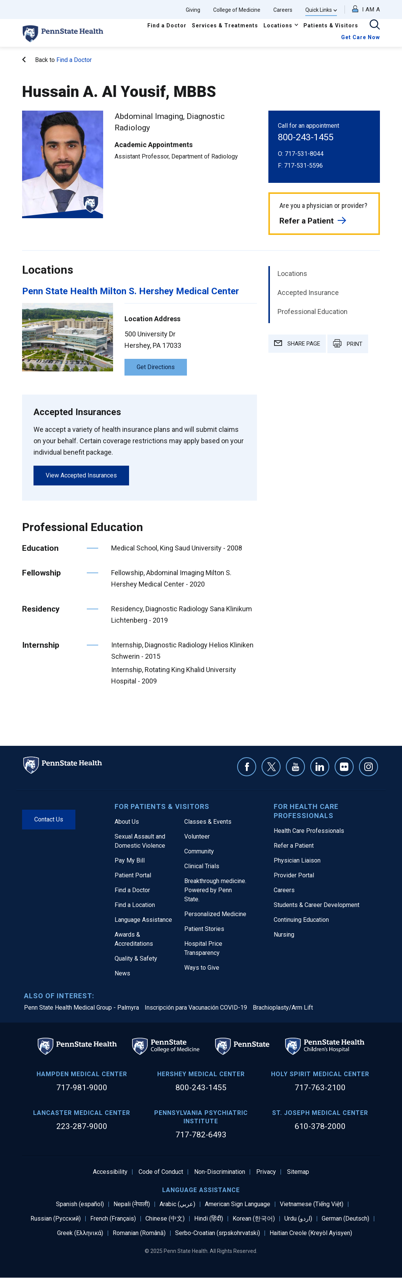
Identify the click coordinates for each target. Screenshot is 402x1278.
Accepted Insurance (308, 293)
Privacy (266, 1172)
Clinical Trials (201, 866)
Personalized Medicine (215, 914)
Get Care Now (360, 37)
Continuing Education (301, 919)
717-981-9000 (81, 1087)
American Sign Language (237, 1204)
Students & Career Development (316, 905)
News (122, 973)
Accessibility (110, 1172)
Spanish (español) (80, 1204)
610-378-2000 (320, 1126)
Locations (277, 25)
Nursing (284, 934)
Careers (282, 10)
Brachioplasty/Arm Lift (283, 1007)
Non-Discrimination (219, 1172)
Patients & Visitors (330, 25)
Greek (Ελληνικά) (80, 1233)
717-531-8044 (304, 153)
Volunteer (197, 836)
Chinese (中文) (165, 1218)
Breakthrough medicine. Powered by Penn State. (215, 890)
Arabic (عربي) (177, 1204)
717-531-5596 (303, 165)
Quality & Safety (136, 958)
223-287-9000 (81, 1126)
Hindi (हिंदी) (208, 1218)
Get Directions (156, 367)
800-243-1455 (305, 137)
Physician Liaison (297, 860)
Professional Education (313, 312)
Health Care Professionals (309, 830)
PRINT (347, 343)
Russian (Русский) (55, 1218)
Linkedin (319, 766)
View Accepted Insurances (81, 475)
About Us (127, 821)
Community (199, 851)
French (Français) (113, 1218)
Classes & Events (207, 821)
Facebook (246, 766)
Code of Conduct (161, 1172)
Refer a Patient (306, 220)
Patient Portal (133, 875)
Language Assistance (143, 919)
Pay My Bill (130, 860)
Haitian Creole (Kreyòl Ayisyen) (311, 1233)
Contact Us (48, 819)
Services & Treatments (225, 25)
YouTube (295, 766)
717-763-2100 (320, 1087)
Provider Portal (294, 875)
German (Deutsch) (345, 1218)
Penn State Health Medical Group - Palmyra (81, 1007)
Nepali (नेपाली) (131, 1204)
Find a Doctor (167, 25)
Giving (193, 10)
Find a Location (135, 905)
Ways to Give (201, 967)
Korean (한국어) (254, 1218)
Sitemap (298, 1172)
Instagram (368, 766)
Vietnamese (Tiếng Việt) (311, 1204)
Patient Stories (204, 928)
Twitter (271, 766)
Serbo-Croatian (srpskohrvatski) (217, 1233)
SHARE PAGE (297, 343)
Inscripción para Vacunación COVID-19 (196, 1007)
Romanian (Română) (139, 1233)
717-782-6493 (201, 1134)
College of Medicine (236, 10)
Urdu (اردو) (298, 1218)
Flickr (344, 766)
